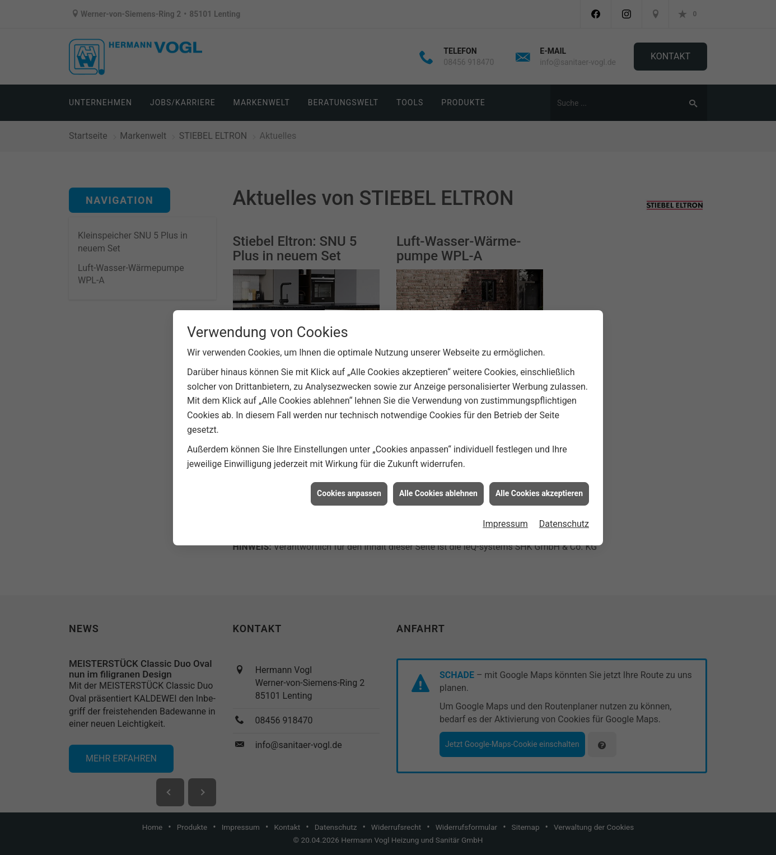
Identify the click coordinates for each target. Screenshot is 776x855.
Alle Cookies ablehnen (438, 484)
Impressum (505, 515)
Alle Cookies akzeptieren (539, 484)
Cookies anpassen (349, 484)
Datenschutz (564, 515)
